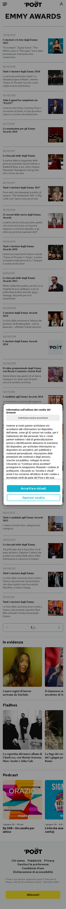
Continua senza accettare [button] (33, 417)
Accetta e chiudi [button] (33, 488)
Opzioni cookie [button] (33, 498)
